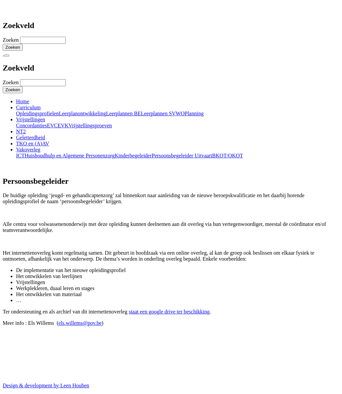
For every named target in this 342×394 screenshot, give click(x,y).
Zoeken (11, 40)
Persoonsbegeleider (173, 155)
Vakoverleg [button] (28, 149)
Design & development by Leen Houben (46, 385)
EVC (52, 125)
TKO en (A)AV (32, 143)
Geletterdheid (30, 137)
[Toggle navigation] (6, 55)
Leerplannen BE (123, 113)
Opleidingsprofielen (37, 113)
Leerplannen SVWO (163, 113)
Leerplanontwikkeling (82, 113)
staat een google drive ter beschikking (169, 311)
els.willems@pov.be (80, 323)
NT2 (21, 131)
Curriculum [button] (28, 107)
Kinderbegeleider (133, 155)
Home (22, 101)
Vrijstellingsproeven (90, 125)
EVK (62, 125)
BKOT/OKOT (227, 155)
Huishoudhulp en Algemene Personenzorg (70, 155)
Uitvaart (203, 155)
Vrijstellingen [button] (30, 119)
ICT (20, 155)
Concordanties (31, 125)
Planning (194, 113)
